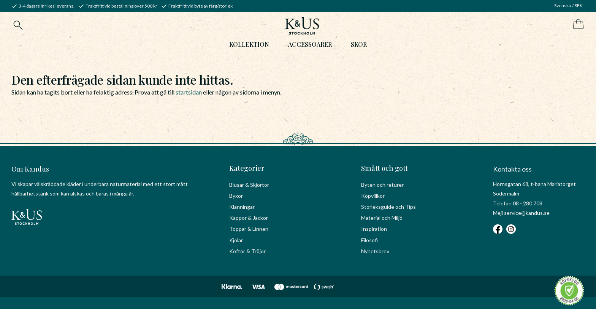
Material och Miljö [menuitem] (382, 217)
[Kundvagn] (577, 24)
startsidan (189, 92)
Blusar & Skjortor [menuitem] (249, 184)
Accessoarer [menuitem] (310, 44)
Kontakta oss (512, 169)
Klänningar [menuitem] (242, 206)
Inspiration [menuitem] (374, 228)
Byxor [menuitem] (236, 195)
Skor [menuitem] (359, 44)
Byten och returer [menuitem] (382, 184)
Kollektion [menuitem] (249, 44)
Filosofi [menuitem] (369, 240)
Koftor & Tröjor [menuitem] (247, 251)
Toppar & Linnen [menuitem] (248, 228)
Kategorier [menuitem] (247, 168)
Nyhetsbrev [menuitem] (375, 251)
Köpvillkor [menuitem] (373, 195)
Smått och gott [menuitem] (384, 168)
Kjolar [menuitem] (236, 240)
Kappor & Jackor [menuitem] (248, 217)
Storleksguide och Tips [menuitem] (388, 206)
